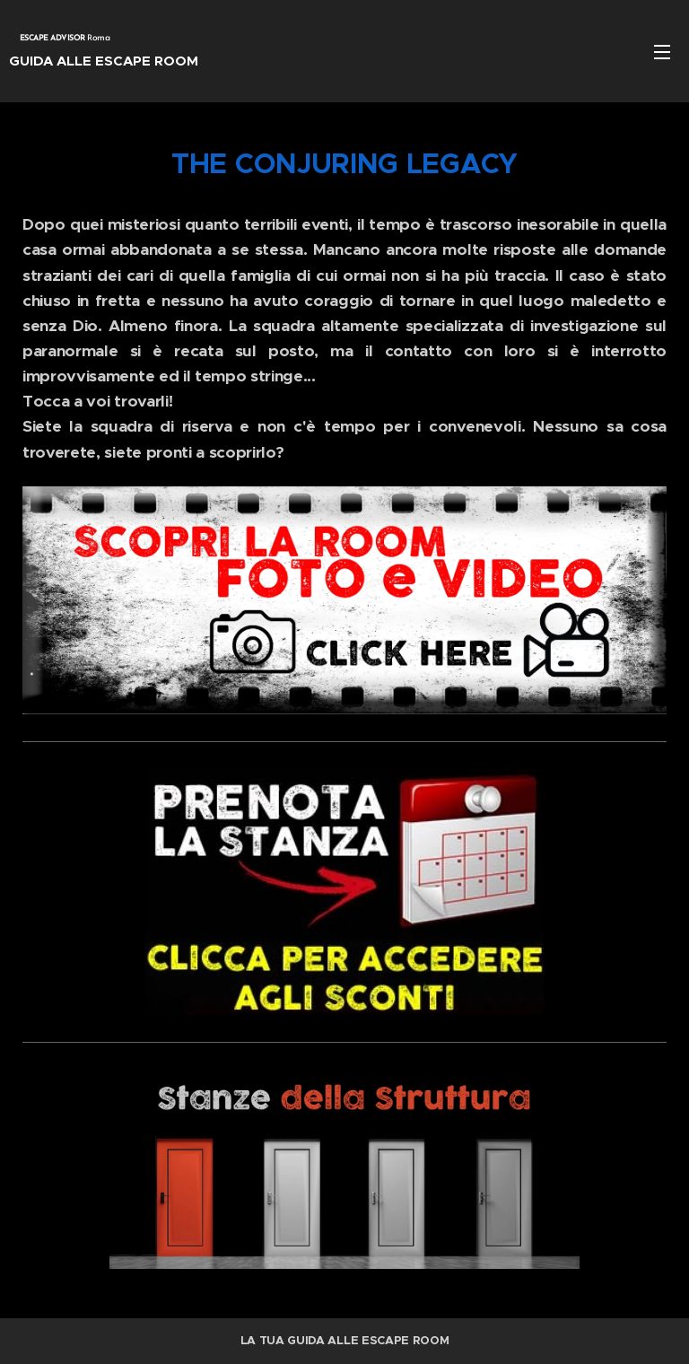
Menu (662, 52)
